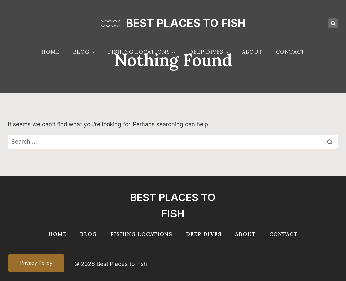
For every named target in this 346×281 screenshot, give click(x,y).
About (252, 51)
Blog (88, 234)
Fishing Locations (141, 234)
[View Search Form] (333, 23)
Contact (290, 51)
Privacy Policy (36, 263)
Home (50, 51)
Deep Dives (204, 234)
